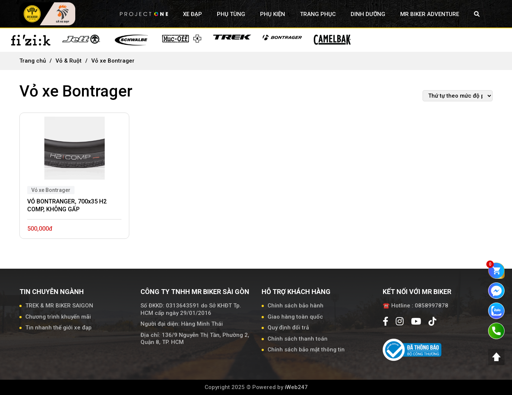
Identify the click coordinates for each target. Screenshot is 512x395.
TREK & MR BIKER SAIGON (59, 305)
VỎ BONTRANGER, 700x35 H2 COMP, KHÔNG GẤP (67, 205)
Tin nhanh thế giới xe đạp (58, 327)
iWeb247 (296, 387)
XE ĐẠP (192, 14)
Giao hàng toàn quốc (295, 316)
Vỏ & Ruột (69, 60)
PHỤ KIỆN (272, 14)
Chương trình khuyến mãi (58, 316)
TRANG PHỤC (318, 14)
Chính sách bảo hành (295, 305)
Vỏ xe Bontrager (50, 190)
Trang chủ (32, 60)
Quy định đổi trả (288, 327)
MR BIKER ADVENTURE (429, 14)
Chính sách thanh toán (298, 338)
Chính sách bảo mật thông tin (306, 349)
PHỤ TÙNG (231, 14)
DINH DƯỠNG (368, 14)
